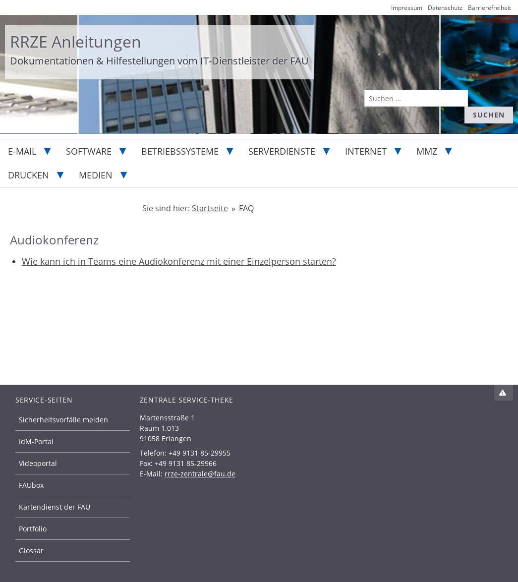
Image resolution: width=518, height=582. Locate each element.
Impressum (406, 7)
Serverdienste (281, 151)
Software (89, 151)
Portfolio (33, 528)
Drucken (28, 175)
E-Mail (22, 151)
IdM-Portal (36, 441)
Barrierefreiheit (489, 7)
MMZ (426, 151)
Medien (96, 175)
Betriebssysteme (180, 151)
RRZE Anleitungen (75, 41)
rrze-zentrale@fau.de (200, 473)
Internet (366, 151)
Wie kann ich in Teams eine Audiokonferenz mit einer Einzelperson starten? (179, 261)
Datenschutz (445, 7)
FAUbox (31, 485)
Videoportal (38, 463)
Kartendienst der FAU (54, 507)
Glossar (31, 550)
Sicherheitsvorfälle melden (63, 419)
